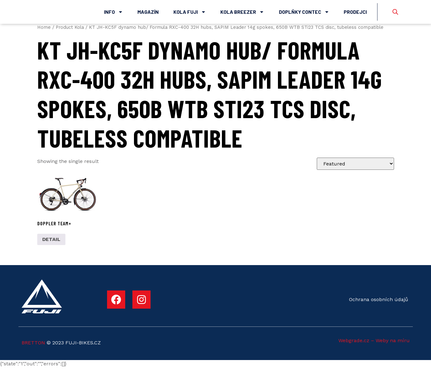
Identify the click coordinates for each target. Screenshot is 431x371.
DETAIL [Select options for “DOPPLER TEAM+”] (51, 243)
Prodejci (355, 13)
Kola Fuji (189, 13)
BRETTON (33, 346)
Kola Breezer (242, 13)
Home (44, 30)
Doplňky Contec (304, 13)
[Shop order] (355, 167)
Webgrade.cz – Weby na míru (374, 344)
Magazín (148, 13)
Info (113, 13)
